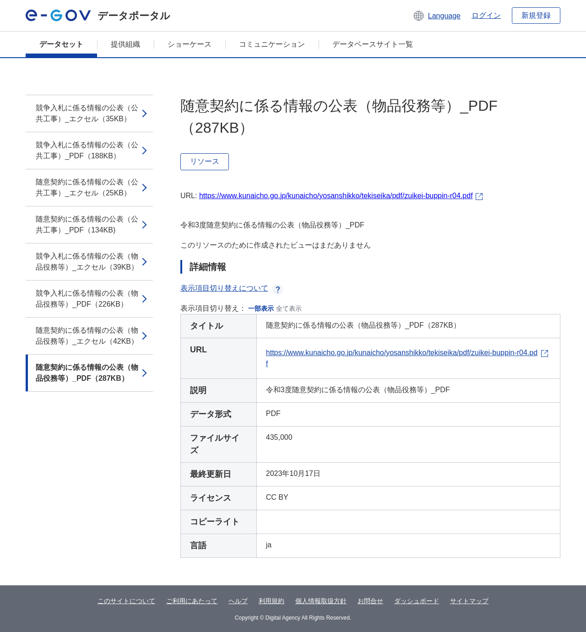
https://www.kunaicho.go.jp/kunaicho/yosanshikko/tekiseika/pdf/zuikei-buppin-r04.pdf (336, 196)
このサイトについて (126, 601)
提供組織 (125, 44)
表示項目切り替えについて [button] (231, 288)
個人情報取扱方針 (321, 601)
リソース (204, 161)
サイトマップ (469, 601)
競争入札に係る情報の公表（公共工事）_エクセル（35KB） (87, 113)
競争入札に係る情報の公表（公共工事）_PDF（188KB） (87, 150)
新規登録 (536, 15)
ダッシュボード (416, 601)
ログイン (486, 15)
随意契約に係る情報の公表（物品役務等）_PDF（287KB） (87, 372)
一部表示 (261, 308)
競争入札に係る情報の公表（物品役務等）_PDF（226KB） (87, 298)
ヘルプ (238, 601)
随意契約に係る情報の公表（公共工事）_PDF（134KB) (87, 224)
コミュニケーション (272, 44)
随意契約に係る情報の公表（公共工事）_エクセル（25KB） (87, 187)
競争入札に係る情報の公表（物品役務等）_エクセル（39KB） (87, 261)
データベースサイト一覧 (372, 44)
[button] (436, 16)
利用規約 (271, 601)
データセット (61, 44)
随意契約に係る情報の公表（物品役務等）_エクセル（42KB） (87, 335)
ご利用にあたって (191, 601)
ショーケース (190, 44)
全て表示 (289, 308)
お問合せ (370, 601)
